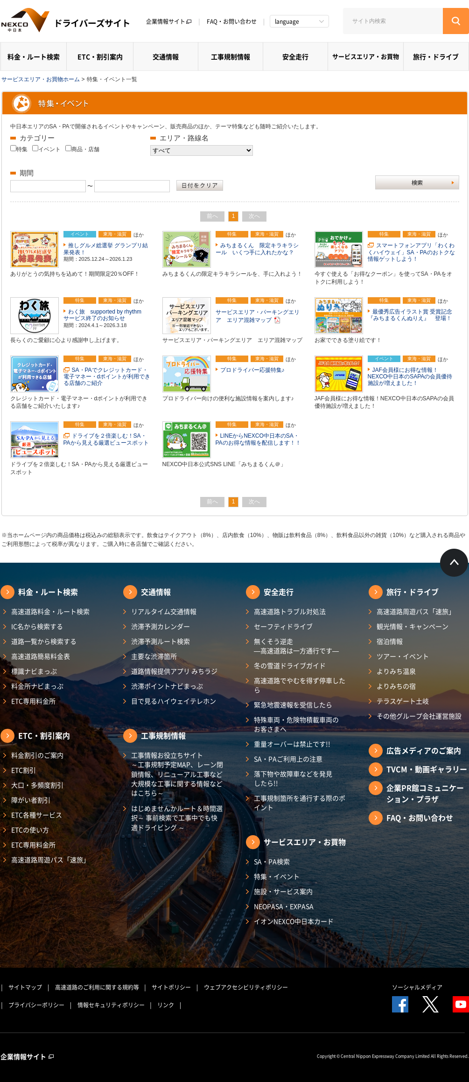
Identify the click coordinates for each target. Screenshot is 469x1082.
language (287, 21)
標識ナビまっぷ (34, 671)
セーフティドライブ (283, 626)
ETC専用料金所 (33, 700)
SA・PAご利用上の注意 (288, 758)
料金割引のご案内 (37, 755)
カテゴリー (37, 138)
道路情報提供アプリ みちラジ (174, 671)
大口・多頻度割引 (37, 784)
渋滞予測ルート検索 (160, 641)
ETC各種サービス (36, 814)
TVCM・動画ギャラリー (426, 769)
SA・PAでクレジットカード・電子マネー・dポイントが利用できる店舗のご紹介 (107, 377)
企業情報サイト (169, 21)
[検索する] (456, 21)
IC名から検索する (37, 626)
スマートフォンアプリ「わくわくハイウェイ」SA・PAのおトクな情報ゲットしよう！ (411, 252)
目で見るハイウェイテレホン (173, 700)
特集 (22, 149)
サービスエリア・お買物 (365, 56)
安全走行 (295, 56)
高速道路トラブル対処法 (290, 611)
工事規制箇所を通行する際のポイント (299, 802)
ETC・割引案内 (100, 56)
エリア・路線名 (184, 138)
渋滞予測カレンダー (160, 626)
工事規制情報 (230, 56)
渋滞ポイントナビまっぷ (167, 686)
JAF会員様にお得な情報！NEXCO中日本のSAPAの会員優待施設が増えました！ (410, 377)
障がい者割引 (30, 799)
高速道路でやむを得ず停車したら (299, 685)
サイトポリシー (171, 987)
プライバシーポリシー (36, 1005)
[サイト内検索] (393, 21)
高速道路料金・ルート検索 (50, 611)
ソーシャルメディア (417, 987)
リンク (165, 1005)
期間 (27, 173)
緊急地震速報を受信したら (293, 704)
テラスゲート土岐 (403, 700)
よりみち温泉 (396, 671)
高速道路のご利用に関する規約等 (97, 987)
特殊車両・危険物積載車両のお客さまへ (296, 724)
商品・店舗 (85, 149)
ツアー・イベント (403, 656)
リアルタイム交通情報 (163, 611)
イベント (49, 149)
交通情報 (166, 56)
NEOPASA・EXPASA (284, 906)
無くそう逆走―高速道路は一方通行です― (296, 645)
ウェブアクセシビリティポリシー (246, 987)
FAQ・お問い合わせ (232, 21)
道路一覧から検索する (44, 641)
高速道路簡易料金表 (40, 656)
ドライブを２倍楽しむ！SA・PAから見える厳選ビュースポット (106, 439)
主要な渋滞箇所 (154, 656)
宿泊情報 (390, 641)
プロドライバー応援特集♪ (252, 370)
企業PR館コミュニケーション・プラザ (425, 793)
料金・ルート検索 (33, 56)
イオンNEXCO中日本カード (294, 921)
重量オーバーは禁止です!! (292, 743)
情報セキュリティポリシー (111, 1005)
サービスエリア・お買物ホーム (40, 79)
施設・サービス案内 (283, 891)
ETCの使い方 (30, 829)
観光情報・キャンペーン (412, 626)
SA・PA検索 (272, 861)
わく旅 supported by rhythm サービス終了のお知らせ (105, 314)
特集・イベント (277, 876)
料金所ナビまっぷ (37, 686)
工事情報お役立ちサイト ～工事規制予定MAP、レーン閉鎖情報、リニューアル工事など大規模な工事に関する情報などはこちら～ (177, 773)
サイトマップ (25, 987)
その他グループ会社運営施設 (419, 715)
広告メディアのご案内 (423, 750)
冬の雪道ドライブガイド (290, 665)
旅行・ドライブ (436, 56)
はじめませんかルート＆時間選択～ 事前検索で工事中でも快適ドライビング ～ (177, 817)
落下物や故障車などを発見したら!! (293, 778)
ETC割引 (23, 770)
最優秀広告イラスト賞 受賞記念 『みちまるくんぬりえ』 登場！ (413, 314)
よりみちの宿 (396, 686)
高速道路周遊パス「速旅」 (50, 859)
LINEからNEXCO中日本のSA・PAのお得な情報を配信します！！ (258, 439)
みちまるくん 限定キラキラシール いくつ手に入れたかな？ (257, 248)
